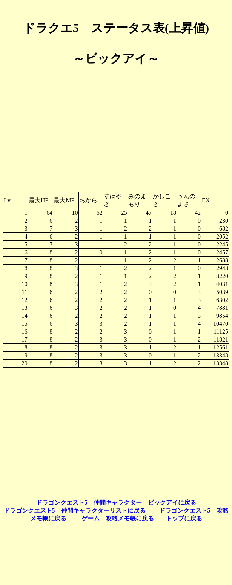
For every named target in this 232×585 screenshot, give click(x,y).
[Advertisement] (116, 126)
